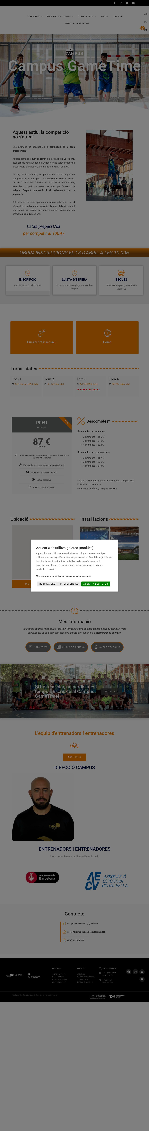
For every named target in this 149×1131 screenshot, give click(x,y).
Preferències (69, 584)
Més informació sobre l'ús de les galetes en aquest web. (63, 576)
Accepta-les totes (96, 584)
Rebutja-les (47, 584)
